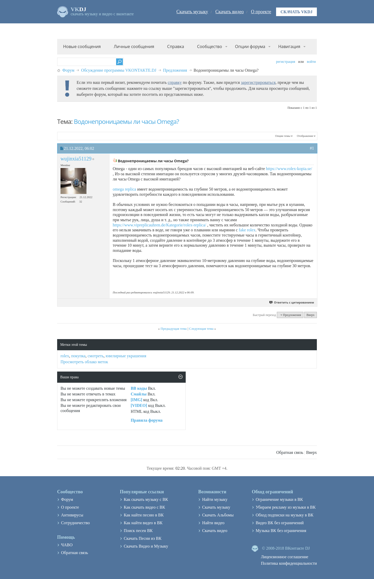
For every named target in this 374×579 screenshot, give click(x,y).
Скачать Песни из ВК (142, 538)
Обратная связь (289, 452)
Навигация (289, 46)
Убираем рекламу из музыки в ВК (286, 507)
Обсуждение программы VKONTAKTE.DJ (118, 70)
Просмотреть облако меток (84, 362)
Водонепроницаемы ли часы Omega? (126, 121)
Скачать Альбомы (217, 515)
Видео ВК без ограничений (280, 523)
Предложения (175, 70)
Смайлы (138, 394)
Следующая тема (201, 329)
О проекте (261, 11)
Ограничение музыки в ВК (279, 499)
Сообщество (209, 46)
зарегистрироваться (258, 82)
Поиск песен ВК (138, 530)
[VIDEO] (139, 405)
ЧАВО (66, 545)
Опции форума (250, 46)
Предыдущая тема (173, 329)
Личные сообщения (134, 46)
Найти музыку (215, 499)
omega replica (124, 189)
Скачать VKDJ (296, 12)
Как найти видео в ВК (143, 523)
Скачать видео (229, 11)
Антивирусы (72, 515)
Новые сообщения (82, 46)
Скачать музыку (192, 11)
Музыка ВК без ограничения (281, 530)
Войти (311, 62)
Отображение (305, 135)
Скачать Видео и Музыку (146, 546)
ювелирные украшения (126, 356)
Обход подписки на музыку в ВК (284, 515)
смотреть (96, 356)
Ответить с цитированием (292, 302)
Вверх (310, 315)
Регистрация (285, 62)
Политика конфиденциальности (289, 563)
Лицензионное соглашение (284, 557)
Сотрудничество (75, 523)
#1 (312, 148)
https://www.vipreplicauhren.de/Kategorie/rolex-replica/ (159, 225)
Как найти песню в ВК (144, 515)
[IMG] (136, 400)
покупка (78, 356)
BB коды (139, 388)
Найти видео (213, 523)
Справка (175, 46)
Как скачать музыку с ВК (146, 499)
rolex (65, 356)
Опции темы (282, 135)
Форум (68, 70)
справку (175, 82)
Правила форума (147, 420)
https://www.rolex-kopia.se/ (289, 168)
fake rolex (247, 230)
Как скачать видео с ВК (144, 507)
